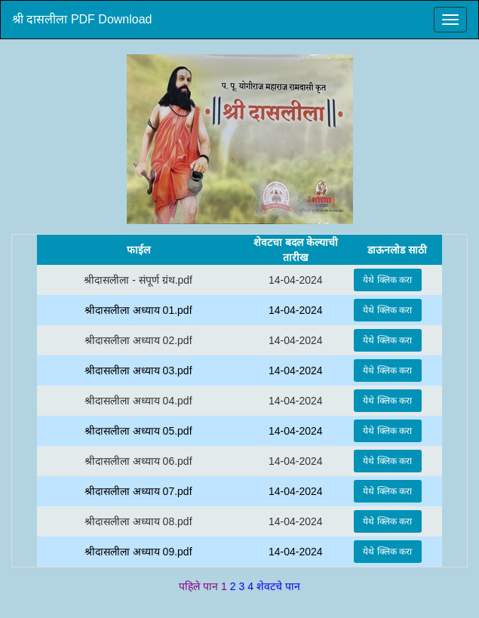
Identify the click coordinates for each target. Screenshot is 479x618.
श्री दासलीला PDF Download (82, 19)
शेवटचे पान (278, 586)
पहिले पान (200, 586)
